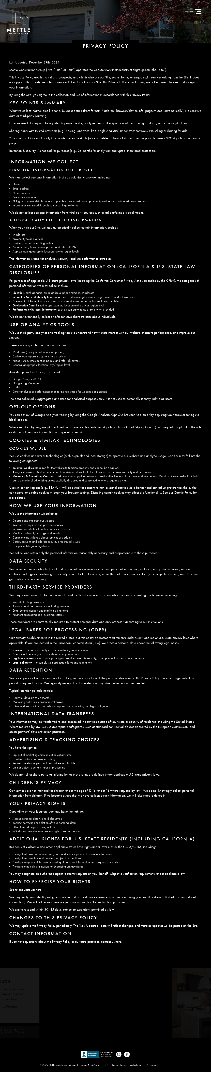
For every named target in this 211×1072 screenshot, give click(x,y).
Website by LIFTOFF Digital (143, 1065)
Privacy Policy (119, 1065)
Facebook (127, 1054)
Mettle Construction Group (18, 21)
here (39, 889)
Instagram (118, 1054)
